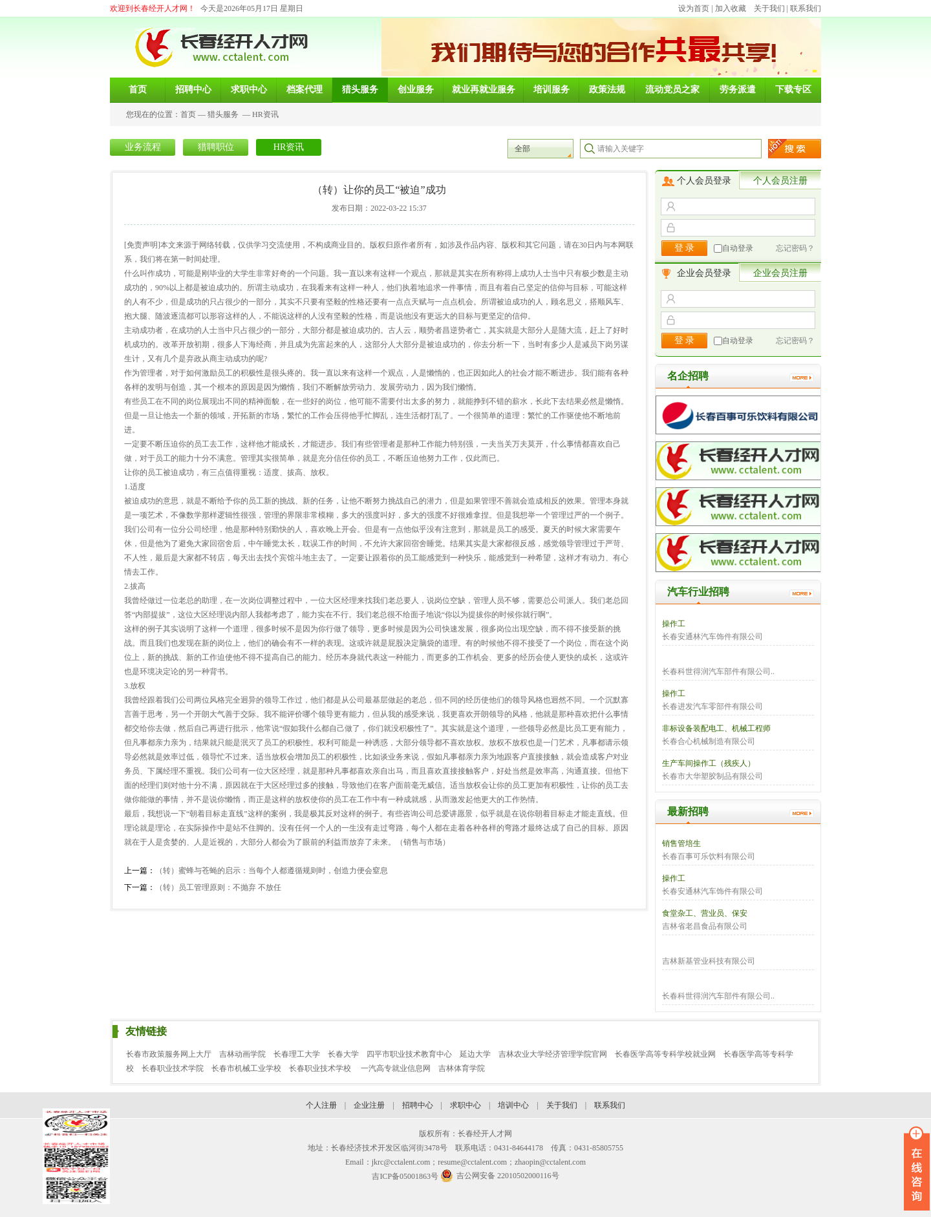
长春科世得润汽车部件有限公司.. (718, 671)
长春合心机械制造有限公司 (708, 741)
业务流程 (143, 147)
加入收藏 (730, 8)
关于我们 (769, 8)
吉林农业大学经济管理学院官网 (552, 1054)
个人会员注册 (780, 180)
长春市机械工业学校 (246, 1068)
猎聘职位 (216, 147)
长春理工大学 (296, 1054)
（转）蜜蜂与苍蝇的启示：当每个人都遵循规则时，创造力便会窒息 (271, 870)
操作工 (673, 623)
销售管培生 (681, 843)
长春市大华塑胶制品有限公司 (712, 776)
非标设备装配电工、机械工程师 (716, 728)
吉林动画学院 (242, 1054)
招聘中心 (417, 1105)
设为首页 (693, 8)
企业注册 (369, 1105)
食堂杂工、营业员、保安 (704, 913)
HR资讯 (265, 114)
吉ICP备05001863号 (405, 1176)
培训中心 (513, 1105)
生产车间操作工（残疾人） (708, 763)
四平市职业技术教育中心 (409, 1054)
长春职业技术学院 (173, 1068)
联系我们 (805, 8)
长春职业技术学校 (321, 1068)
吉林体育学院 (461, 1068)
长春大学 (343, 1054)
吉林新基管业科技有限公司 (708, 961)
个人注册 (321, 1105)
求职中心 (465, 1105)
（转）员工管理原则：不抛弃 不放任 (218, 887)
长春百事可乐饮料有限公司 (708, 856)
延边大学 (475, 1054)
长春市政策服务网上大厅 (168, 1054)
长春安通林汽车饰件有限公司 (712, 636)
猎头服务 (223, 114)
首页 (188, 114)
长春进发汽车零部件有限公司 (712, 706)
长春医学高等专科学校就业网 (665, 1054)
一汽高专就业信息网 (396, 1068)
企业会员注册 (780, 273)
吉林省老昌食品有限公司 (704, 926)
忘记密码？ (795, 248)
